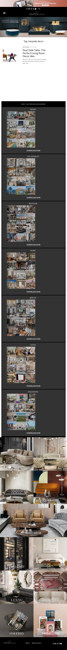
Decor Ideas (26, 47)
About (28, 643)
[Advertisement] (33, 86)
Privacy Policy (36, 643)
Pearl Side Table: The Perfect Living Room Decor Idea (34, 53)
